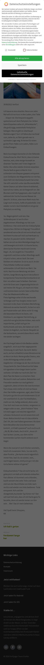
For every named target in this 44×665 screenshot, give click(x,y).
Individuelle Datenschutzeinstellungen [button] (22, 73)
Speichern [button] (22, 65)
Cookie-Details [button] (12, 79)
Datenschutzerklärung (9, 42)
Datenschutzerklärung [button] (23, 79)
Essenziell (10, 50)
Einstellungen (10, 45)
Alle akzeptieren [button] (22, 58)
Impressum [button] (33, 79)
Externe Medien (30, 50)
